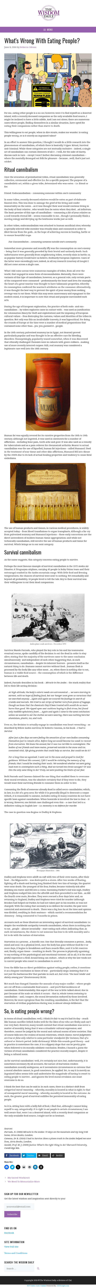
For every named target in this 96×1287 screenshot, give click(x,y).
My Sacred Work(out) (19, 1177)
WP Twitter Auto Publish (36, 1286)
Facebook (9, 1232)
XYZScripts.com (63, 1286)
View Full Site (11, 1246)
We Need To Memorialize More (24, 1181)
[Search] (38, 1268)
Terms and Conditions (15, 1253)
